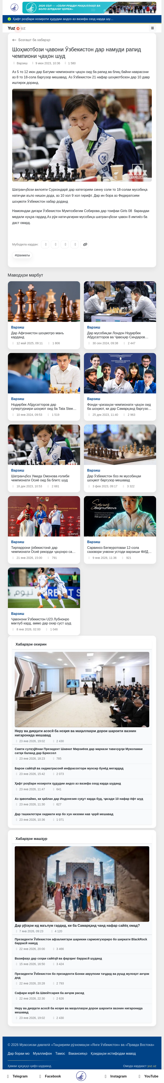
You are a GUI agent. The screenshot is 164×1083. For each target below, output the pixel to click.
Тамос (60, 1053)
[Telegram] (45, 244)
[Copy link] (84, 244)
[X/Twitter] (65, 244)
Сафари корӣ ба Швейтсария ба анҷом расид (49, 993)
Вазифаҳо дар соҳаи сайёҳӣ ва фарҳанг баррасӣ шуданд (58, 958)
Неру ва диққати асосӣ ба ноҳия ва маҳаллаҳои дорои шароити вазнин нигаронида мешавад (78, 1010)
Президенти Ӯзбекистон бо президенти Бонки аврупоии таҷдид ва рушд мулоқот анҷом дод (82, 976)
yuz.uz (151, 1066)
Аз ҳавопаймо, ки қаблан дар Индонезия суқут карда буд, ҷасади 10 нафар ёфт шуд (79, 798)
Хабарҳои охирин (31, 644)
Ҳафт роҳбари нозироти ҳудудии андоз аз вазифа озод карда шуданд (68, 783)
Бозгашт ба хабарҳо (31, 40)
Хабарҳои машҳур (31, 839)
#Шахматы (22, 255)
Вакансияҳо (78, 1053)
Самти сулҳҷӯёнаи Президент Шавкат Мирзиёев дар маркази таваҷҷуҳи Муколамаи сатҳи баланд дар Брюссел (78, 751)
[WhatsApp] (74, 244)
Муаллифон (42, 1053)
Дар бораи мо (18, 1053)
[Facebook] (55, 244)
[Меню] (153, 28)
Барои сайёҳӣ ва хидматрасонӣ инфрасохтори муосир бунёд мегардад (69, 768)
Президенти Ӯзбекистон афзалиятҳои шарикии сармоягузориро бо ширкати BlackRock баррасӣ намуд (81, 941)
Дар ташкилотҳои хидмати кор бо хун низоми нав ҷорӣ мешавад (64, 814)
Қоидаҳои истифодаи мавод (113, 1053)
